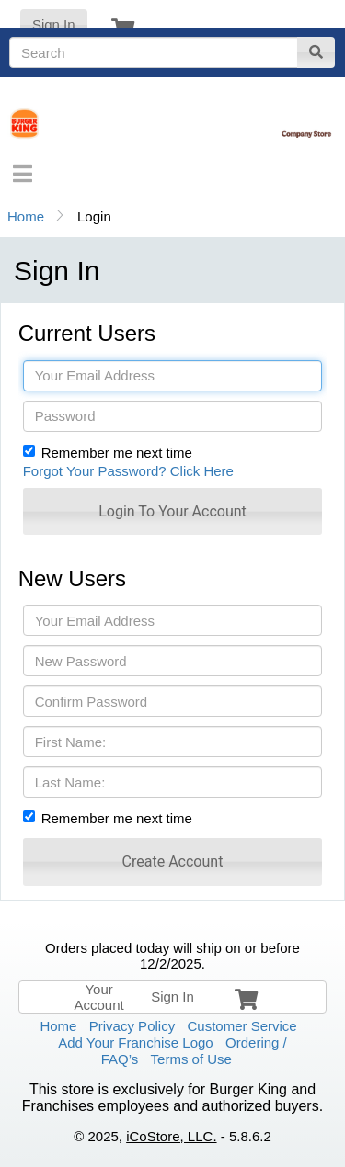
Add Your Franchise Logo (135, 1042)
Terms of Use (191, 1059)
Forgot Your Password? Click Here (128, 471)
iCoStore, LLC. (171, 1136)
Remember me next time (116, 452)
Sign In (53, 24)
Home (25, 216)
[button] (173, 511)
